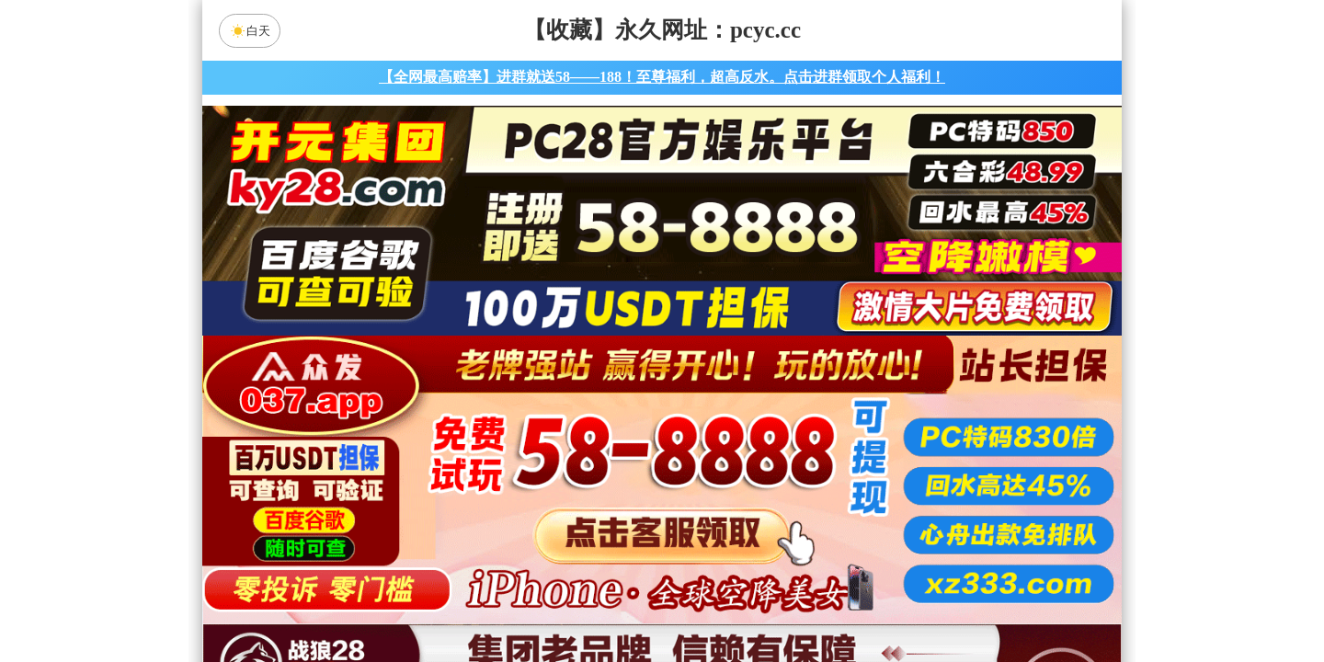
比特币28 (837, 503)
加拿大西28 (604, 503)
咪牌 (790, 374)
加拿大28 (487, 503)
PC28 (659, 455)
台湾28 (719, 503)
